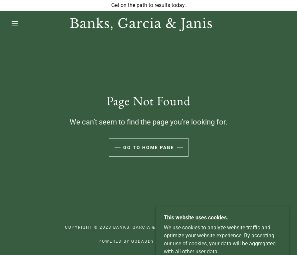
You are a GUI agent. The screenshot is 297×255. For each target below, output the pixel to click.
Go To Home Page (148, 147)
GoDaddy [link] (142, 241)
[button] (14, 23)
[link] (141, 26)
